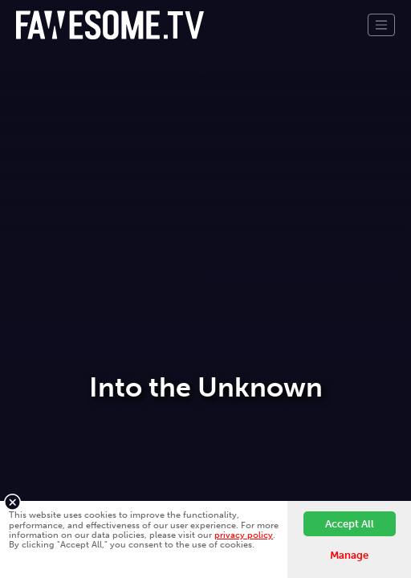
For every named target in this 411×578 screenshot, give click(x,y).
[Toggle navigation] (381, 25)
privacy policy (243, 534)
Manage (349, 555)
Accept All (349, 524)
